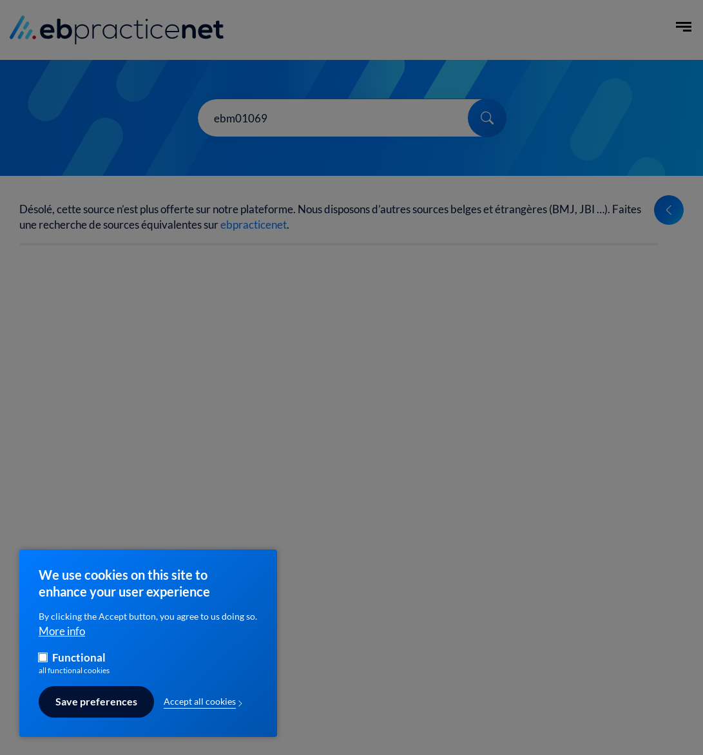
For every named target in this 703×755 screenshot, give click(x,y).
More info (62, 639)
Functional (79, 666)
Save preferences (96, 710)
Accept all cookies (200, 710)
